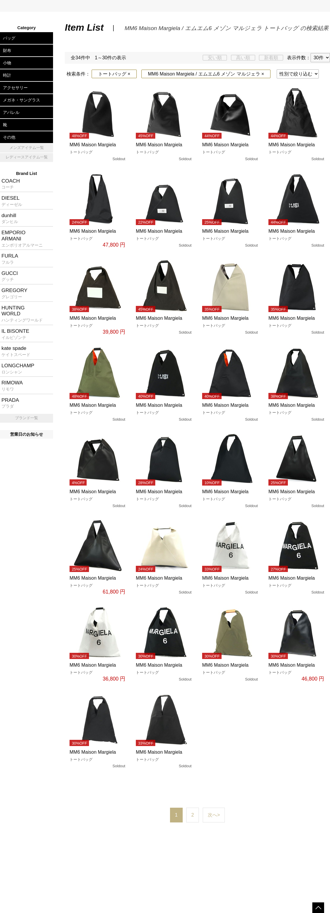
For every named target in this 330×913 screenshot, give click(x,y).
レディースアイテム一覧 (27, 157)
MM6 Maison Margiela (98, 152)
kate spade (15, 351)
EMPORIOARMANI (22, 238)
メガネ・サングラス (21, 100)
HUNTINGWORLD (22, 313)
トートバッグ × (114, 73)
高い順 (243, 57)
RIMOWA (12, 385)
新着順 (271, 57)
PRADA (10, 403)
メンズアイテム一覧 (26, 147)
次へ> (214, 814)
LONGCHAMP (17, 368)
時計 (7, 75)
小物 (7, 62)
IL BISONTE (15, 334)
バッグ (9, 38)
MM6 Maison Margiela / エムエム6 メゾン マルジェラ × (206, 73)
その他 (9, 137)
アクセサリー (15, 87)
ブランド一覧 (26, 418)
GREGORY (14, 293)
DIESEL (11, 201)
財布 (7, 50)
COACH (10, 184)
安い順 (215, 57)
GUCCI (9, 276)
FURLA (9, 259)
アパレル (11, 112)
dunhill (9, 218)
